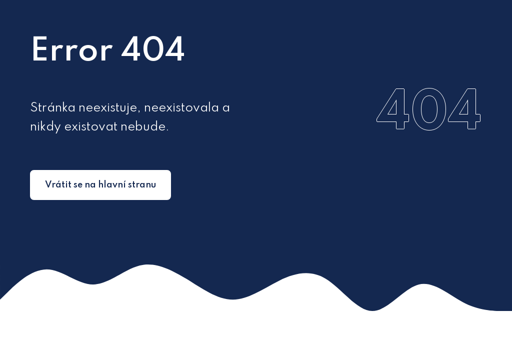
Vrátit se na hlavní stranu (100, 185)
